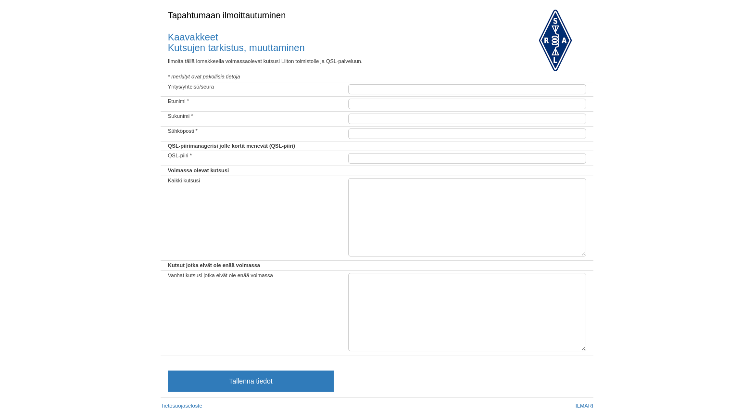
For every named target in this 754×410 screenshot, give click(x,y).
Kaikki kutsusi (184, 180)
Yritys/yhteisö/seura (191, 87)
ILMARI (584, 406)
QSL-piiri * (180, 155)
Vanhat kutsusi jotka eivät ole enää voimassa (220, 275)
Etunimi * (178, 101)
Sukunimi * (180, 116)
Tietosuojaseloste (181, 406)
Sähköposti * (183, 131)
